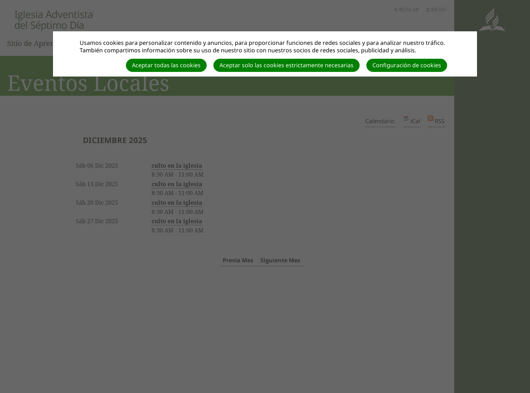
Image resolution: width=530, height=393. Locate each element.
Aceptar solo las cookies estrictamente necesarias (286, 65)
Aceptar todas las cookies (166, 65)
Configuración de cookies (406, 65)
